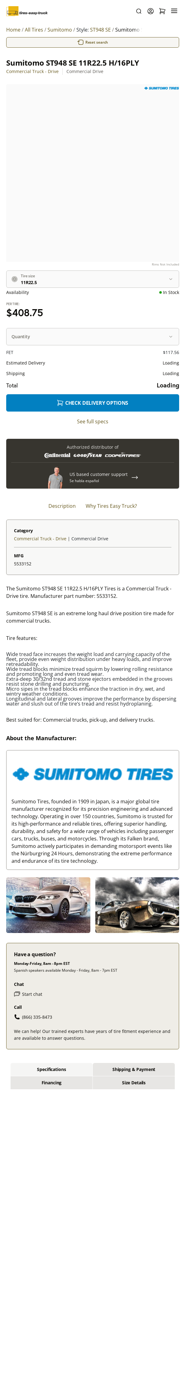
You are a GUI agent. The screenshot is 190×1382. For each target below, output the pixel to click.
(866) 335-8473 (33, 1017)
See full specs (92, 421)
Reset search (92, 42)
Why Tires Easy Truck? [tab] (111, 506)
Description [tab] (62, 506)
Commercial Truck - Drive (32, 71)
